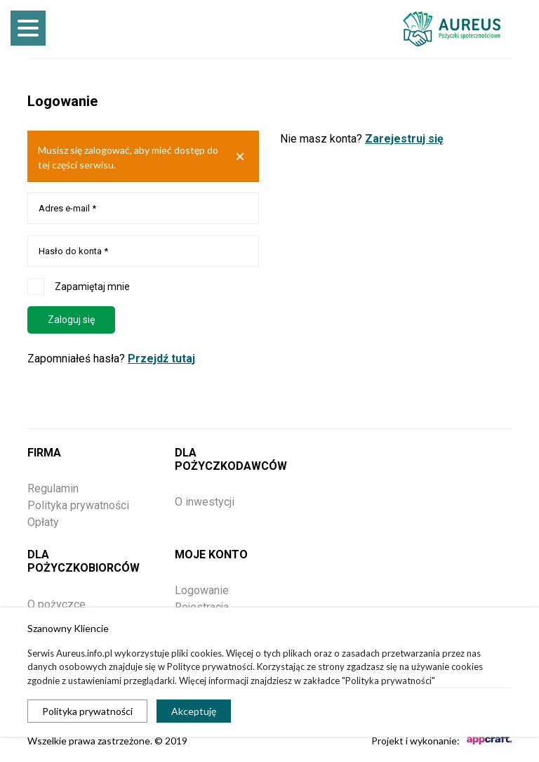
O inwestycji (204, 501)
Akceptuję (193, 711)
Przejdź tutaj (161, 358)
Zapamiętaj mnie (78, 286)
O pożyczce (56, 604)
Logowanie (202, 590)
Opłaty (43, 522)
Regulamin (53, 488)
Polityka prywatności (87, 711)
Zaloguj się (71, 319)
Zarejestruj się (404, 138)
